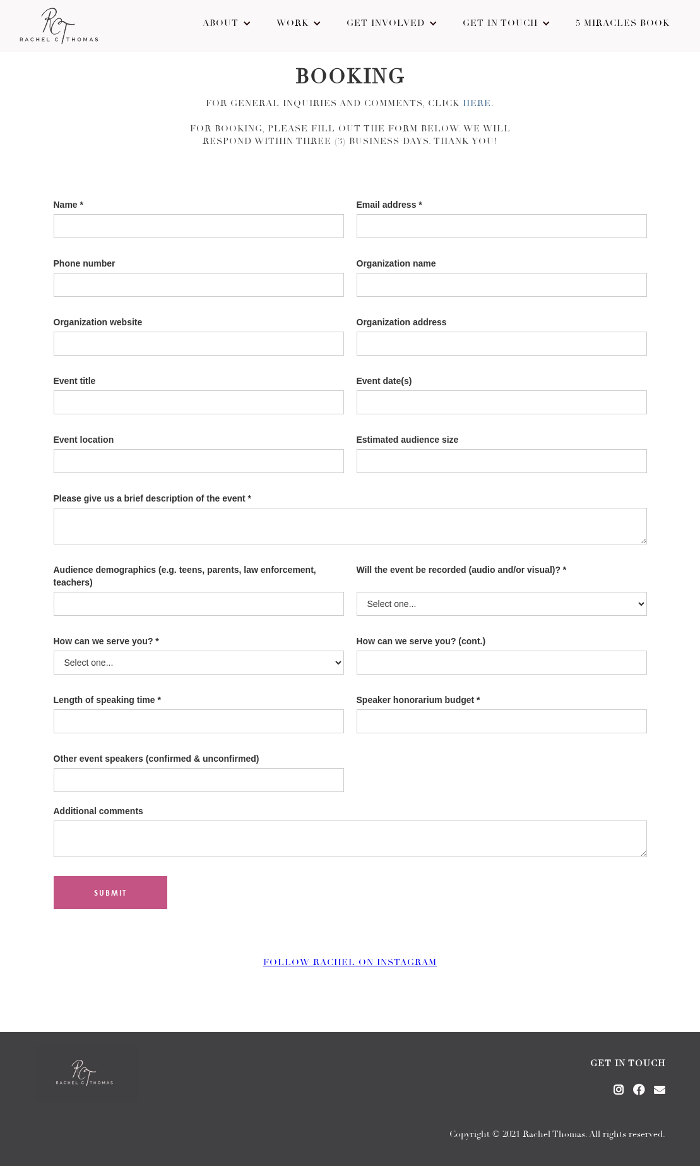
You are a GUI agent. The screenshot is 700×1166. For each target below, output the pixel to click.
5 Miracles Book (623, 23)
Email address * (389, 205)
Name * (68, 205)
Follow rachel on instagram (350, 962)
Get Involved (386, 23)
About (221, 23)
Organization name (396, 263)
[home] (59, 25)
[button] (227, 23)
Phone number (85, 263)
